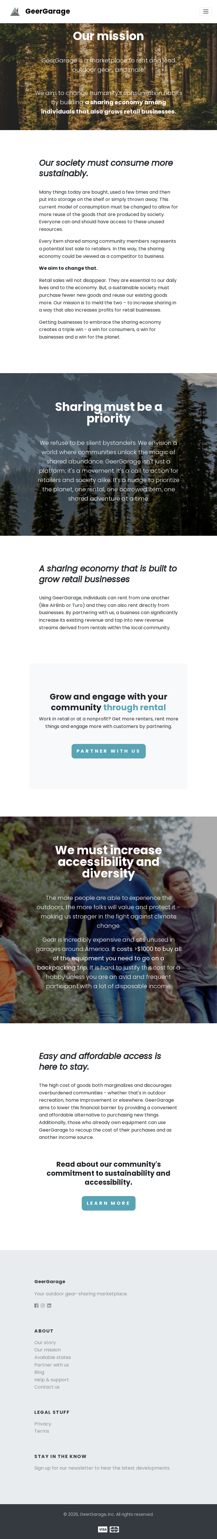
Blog (39, 1372)
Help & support (51, 1379)
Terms (41, 1431)
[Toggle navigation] (206, 11)
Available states (52, 1357)
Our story (45, 1342)
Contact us (47, 1387)
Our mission (47, 1349)
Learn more (109, 1203)
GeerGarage (37, 11)
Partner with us (109, 751)
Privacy (42, 1424)
